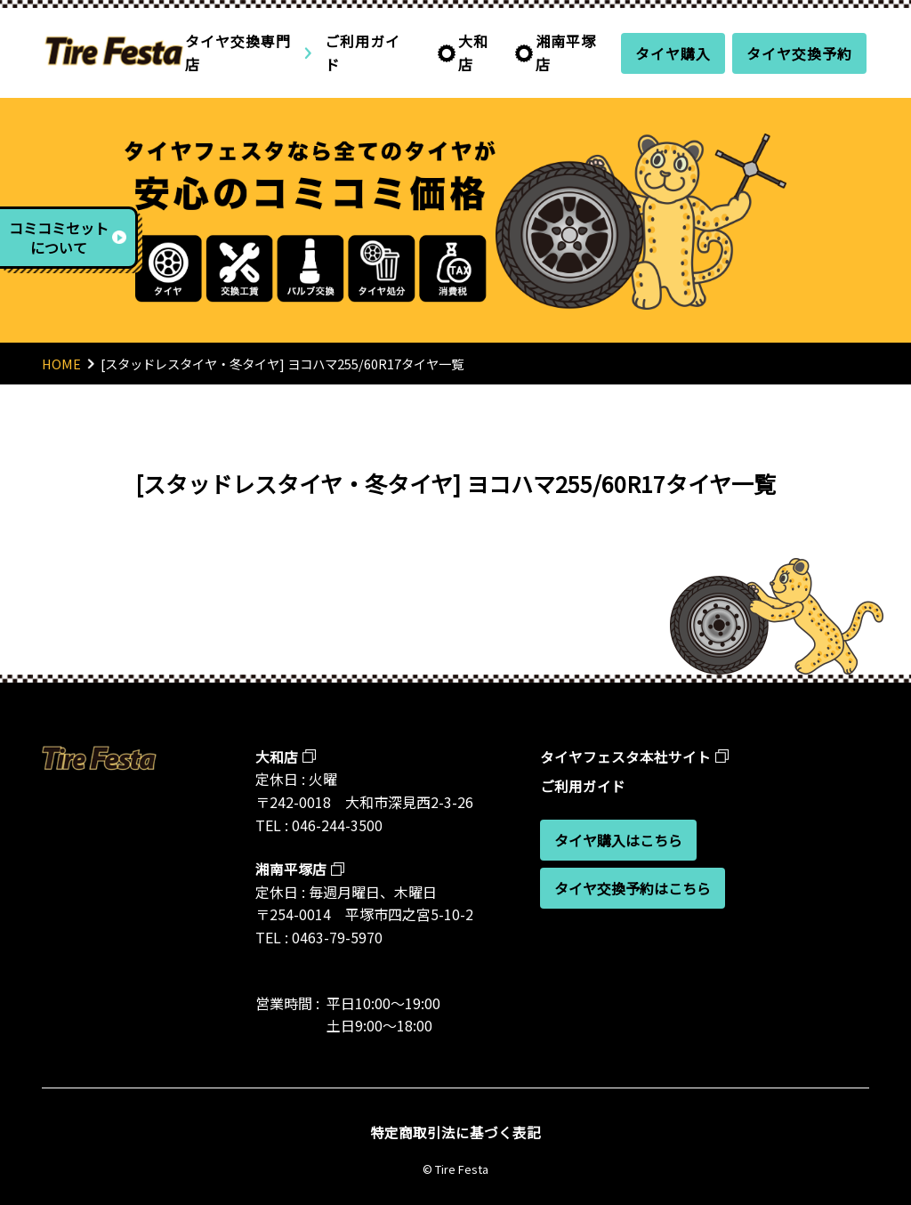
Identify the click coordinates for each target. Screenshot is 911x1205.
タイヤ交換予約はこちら (632, 888)
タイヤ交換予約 (799, 53)
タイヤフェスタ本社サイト (625, 756)
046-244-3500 (337, 825)
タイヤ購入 (673, 53)
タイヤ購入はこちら (618, 840)
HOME (61, 363)
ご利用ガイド (362, 52)
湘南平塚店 (566, 52)
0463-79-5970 (337, 937)
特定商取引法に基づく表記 (455, 1132)
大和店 (473, 52)
